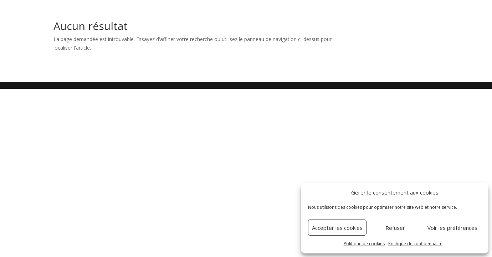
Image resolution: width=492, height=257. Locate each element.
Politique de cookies (364, 244)
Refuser (395, 227)
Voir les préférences (452, 227)
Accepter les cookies (337, 227)
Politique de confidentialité (415, 244)
